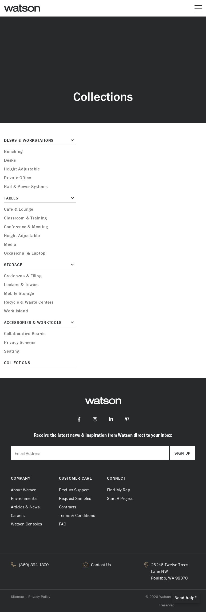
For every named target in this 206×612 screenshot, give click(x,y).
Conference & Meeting (26, 226)
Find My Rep (118, 489)
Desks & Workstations (29, 140)
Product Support (74, 489)
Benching (13, 151)
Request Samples (75, 498)
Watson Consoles (26, 524)
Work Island (16, 310)
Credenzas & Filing (23, 275)
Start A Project (120, 498)
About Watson (24, 489)
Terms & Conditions (77, 515)
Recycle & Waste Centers (28, 302)
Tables (11, 198)
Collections (17, 362)
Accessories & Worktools (32, 322)
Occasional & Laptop (24, 253)
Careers (18, 515)
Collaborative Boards (25, 333)
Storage (13, 264)
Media (10, 244)
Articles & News (25, 506)
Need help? (186, 597)
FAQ (62, 524)
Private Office (17, 177)
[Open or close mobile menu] (198, 8)
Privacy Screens (19, 342)
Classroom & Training (25, 217)
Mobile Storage (19, 293)
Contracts (67, 506)
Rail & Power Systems (26, 186)
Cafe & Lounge (18, 209)
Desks (10, 160)
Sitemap (17, 596)
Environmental (24, 498)
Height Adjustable (22, 168)
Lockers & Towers (21, 284)
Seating (11, 351)
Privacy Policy (39, 596)
